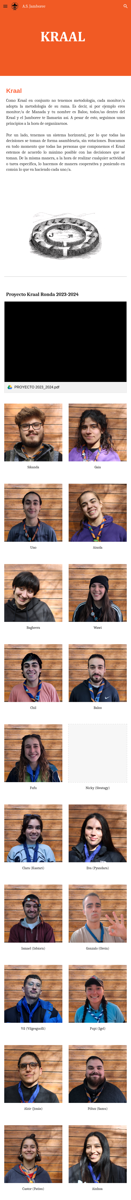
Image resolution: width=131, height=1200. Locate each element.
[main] (65, 130)
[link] (65, 347)
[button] (5, 6)
